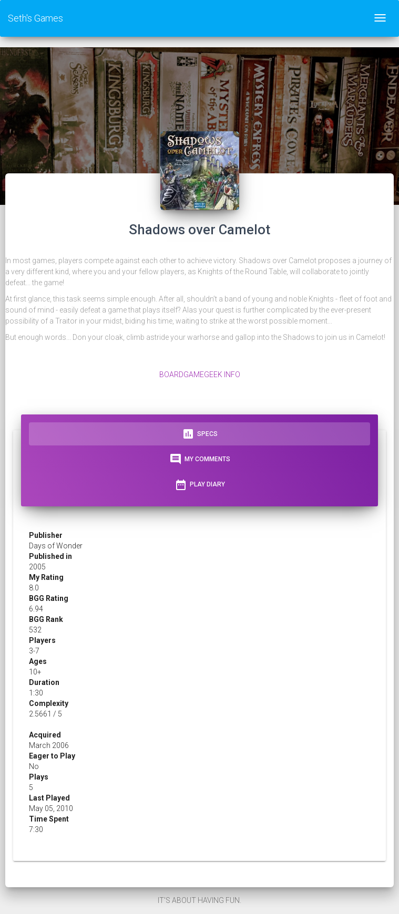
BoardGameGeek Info (199, 374)
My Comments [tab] (199, 459)
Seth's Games (35, 18)
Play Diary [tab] (200, 485)
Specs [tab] (200, 434)
